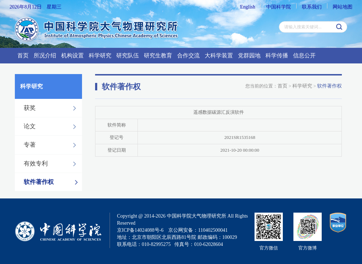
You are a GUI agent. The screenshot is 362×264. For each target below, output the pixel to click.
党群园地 (249, 55)
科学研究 (100, 55)
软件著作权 (53, 182)
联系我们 (312, 7)
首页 (23, 55)
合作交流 (188, 55)
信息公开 (304, 55)
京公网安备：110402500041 (197, 230)
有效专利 (52, 164)
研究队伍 (127, 55)
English (247, 7)
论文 (52, 126)
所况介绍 (45, 55)
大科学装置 (219, 55)
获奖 (52, 108)
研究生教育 (158, 55)
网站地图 (342, 7)
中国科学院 (278, 7)
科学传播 (276, 55)
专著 (52, 145)
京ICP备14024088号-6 (140, 230)
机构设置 (72, 55)
